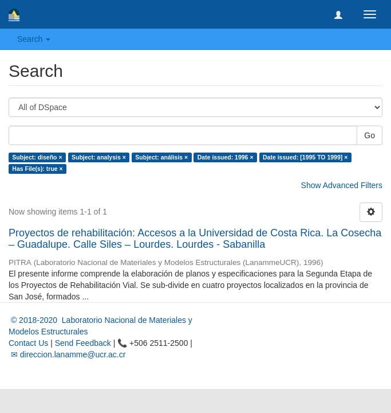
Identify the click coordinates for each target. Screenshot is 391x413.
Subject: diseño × (37, 157)
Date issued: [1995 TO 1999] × (305, 157)
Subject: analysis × (99, 157)
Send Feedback (83, 343)
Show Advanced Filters (341, 185)
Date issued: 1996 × (226, 157)
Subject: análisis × (161, 157)
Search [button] (33, 39)
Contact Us (28, 343)
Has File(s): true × (37, 168)
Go (369, 135)
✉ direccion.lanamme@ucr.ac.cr (67, 354)
